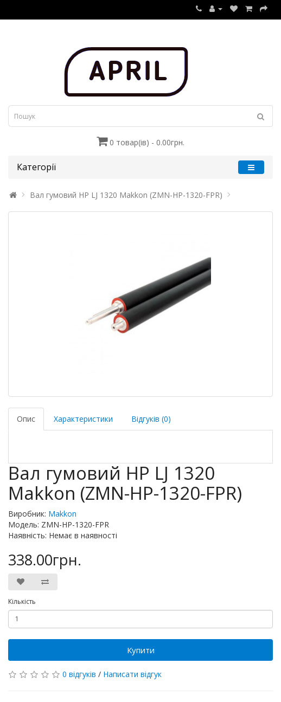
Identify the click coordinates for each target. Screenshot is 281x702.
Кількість (22, 601)
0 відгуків (79, 674)
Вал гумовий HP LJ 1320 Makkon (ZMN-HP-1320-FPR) (126, 195)
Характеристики (83, 419)
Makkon (62, 513)
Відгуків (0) (151, 419)
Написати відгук (132, 674)
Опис (26, 419)
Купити (141, 650)
